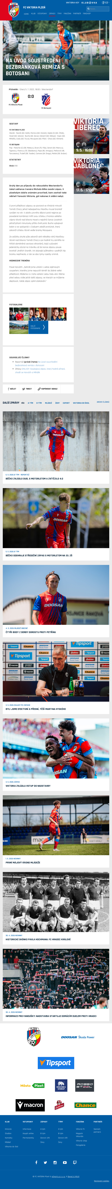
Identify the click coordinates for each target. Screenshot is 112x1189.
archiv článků (103, 402)
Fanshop (87, 13)
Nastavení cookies (101, 1181)
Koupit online (28, 1133)
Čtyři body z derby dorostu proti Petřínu (31, 632)
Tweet (27, 389)
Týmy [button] (59, 13)
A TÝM (30, 403)
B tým (42, 1133)
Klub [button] (33, 13)
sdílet (12, 389)
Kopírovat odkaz (47, 389)
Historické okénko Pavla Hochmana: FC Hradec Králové (38, 939)
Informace (27, 1129)
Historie (8, 1129)
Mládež (8, 1142)
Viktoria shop (81, 1140)
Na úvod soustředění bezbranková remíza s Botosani (35, 67)
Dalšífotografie (35, 327)
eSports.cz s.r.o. (58, 1176)
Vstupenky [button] (42, 13)
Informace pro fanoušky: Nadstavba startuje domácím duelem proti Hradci (51, 1016)
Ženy (57, 403)
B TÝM (39, 403)
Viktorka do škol (11, 1146)
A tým (42, 1129)
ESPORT (66, 403)
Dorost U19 (45, 1138)
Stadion (8, 1133)
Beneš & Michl (73, 1176)
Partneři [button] (77, 13)
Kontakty (8, 1138)
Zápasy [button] (52, 13)
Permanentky (28, 1138)
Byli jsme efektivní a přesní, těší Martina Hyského (36, 709)
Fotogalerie (80, 1145)
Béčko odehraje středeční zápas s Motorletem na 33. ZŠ (39, 555)
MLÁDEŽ (48, 403)
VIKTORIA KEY (72, 2)
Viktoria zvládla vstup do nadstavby (28, 786)
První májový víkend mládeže (23, 862)
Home (26, 14)
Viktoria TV (80, 1129)
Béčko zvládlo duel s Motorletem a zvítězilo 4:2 (34, 478)
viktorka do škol (81, 403)
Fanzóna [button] (67, 13)
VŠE (22, 403)
